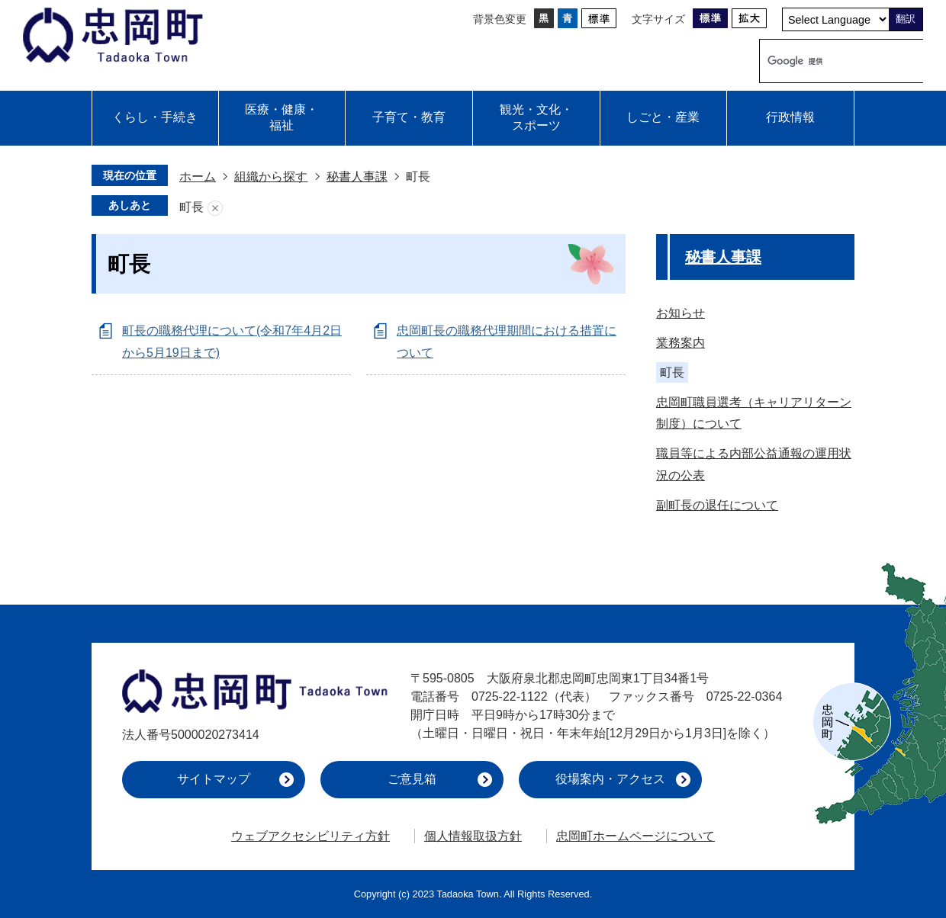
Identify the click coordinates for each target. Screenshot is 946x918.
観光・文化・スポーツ (536, 117)
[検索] (825, 61)
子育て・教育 (409, 117)
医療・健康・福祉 (281, 117)
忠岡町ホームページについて (635, 836)
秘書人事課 (357, 176)
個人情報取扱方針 (473, 836)
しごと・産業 (663, 117)
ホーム (197, 176)
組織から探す (270, 176)
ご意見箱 (412, 778)
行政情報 (790, 117)
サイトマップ (213, 778)
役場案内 (610, 778)
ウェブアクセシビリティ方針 (310, 836)
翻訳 (905, 18)
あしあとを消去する (215, 208)
